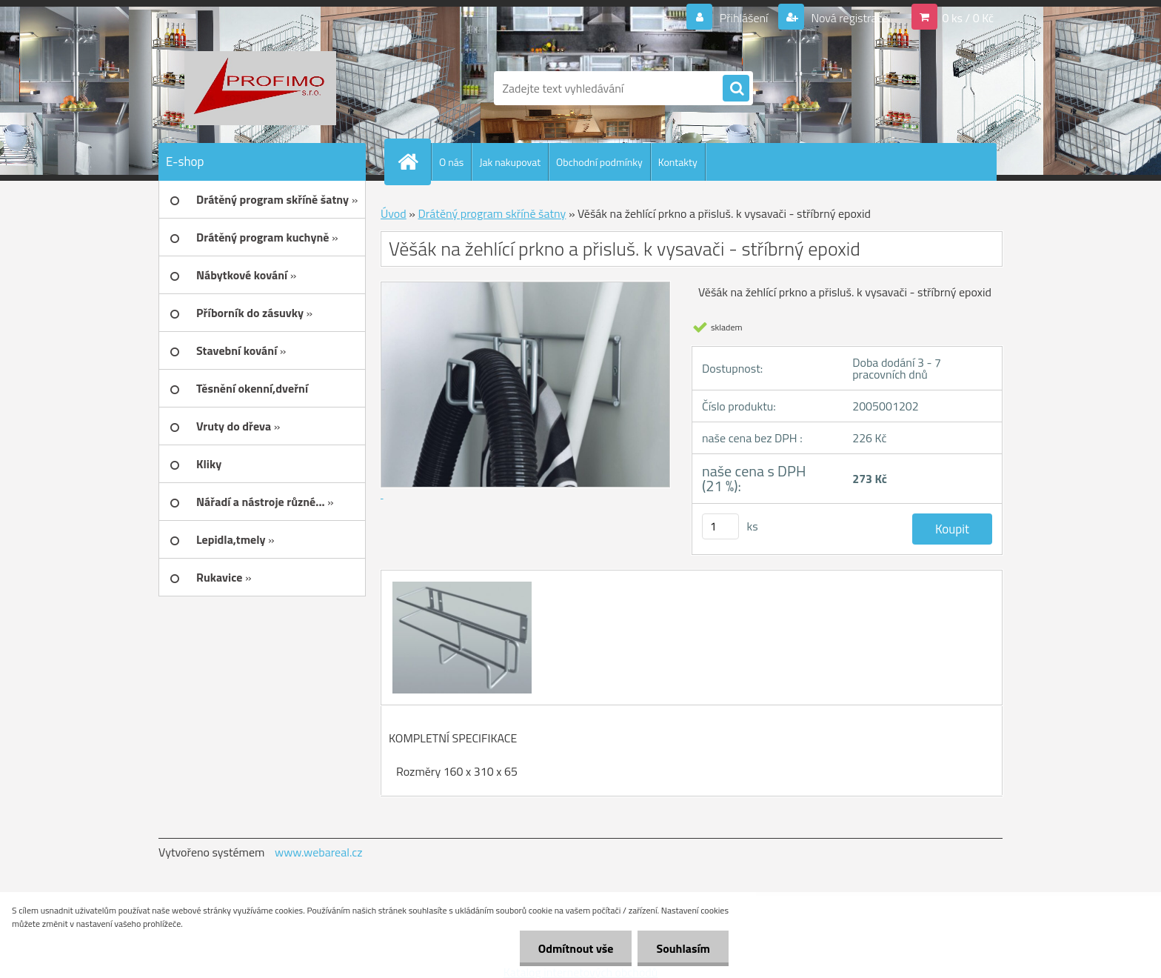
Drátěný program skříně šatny (492, 213)
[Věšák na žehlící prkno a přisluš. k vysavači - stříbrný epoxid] (460, 584)
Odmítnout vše (576, 948)
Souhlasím (683, 948)
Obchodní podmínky (599, 162)
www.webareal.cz (319, 852)
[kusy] (720, 526)
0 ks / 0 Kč (968, 18)
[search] (736, 89)
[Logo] (260, 88)
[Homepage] (414, 161)
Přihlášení (744, 18)
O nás (451, 162)
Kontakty (677, 162)
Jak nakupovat (510, 162)
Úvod (393, 213)
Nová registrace (849, 18)
